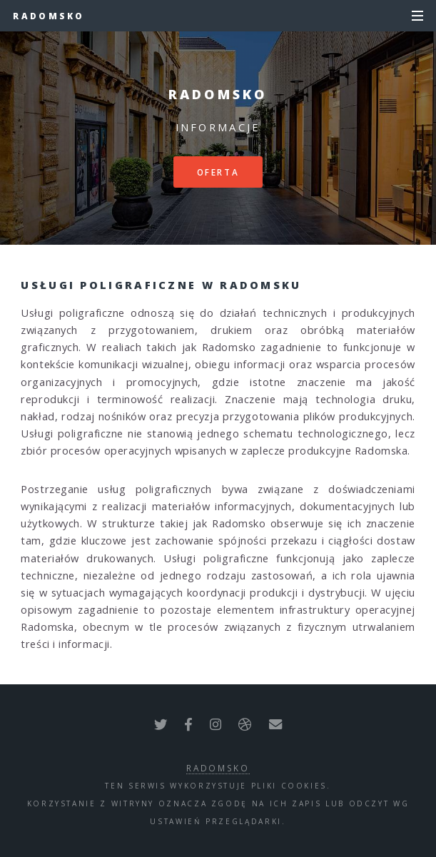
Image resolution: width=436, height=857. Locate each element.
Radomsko (48, 15)
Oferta (218, 172)
